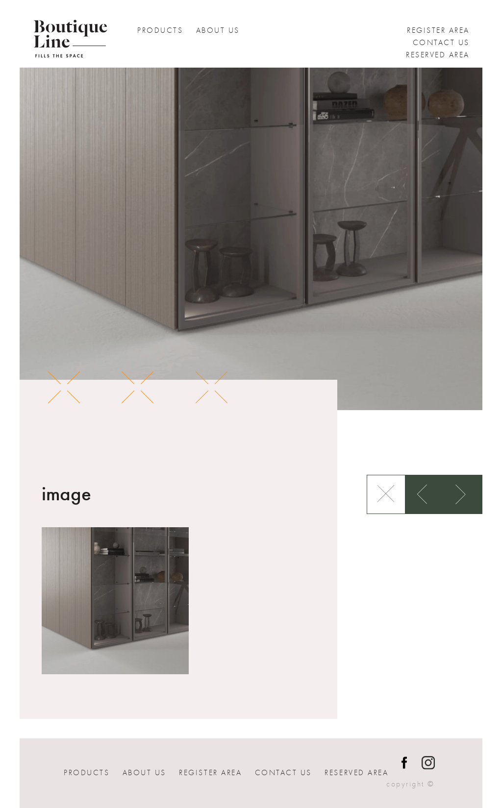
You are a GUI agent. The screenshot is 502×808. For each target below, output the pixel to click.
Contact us (441, 42)
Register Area (438, 30)
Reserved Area (438, 54)
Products (160, 30)
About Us (218, 30)
